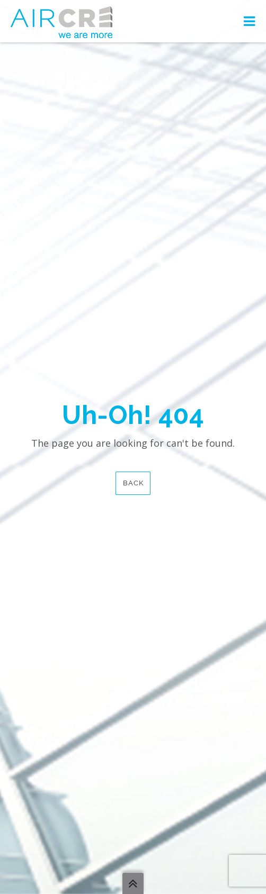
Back (133, 483)
